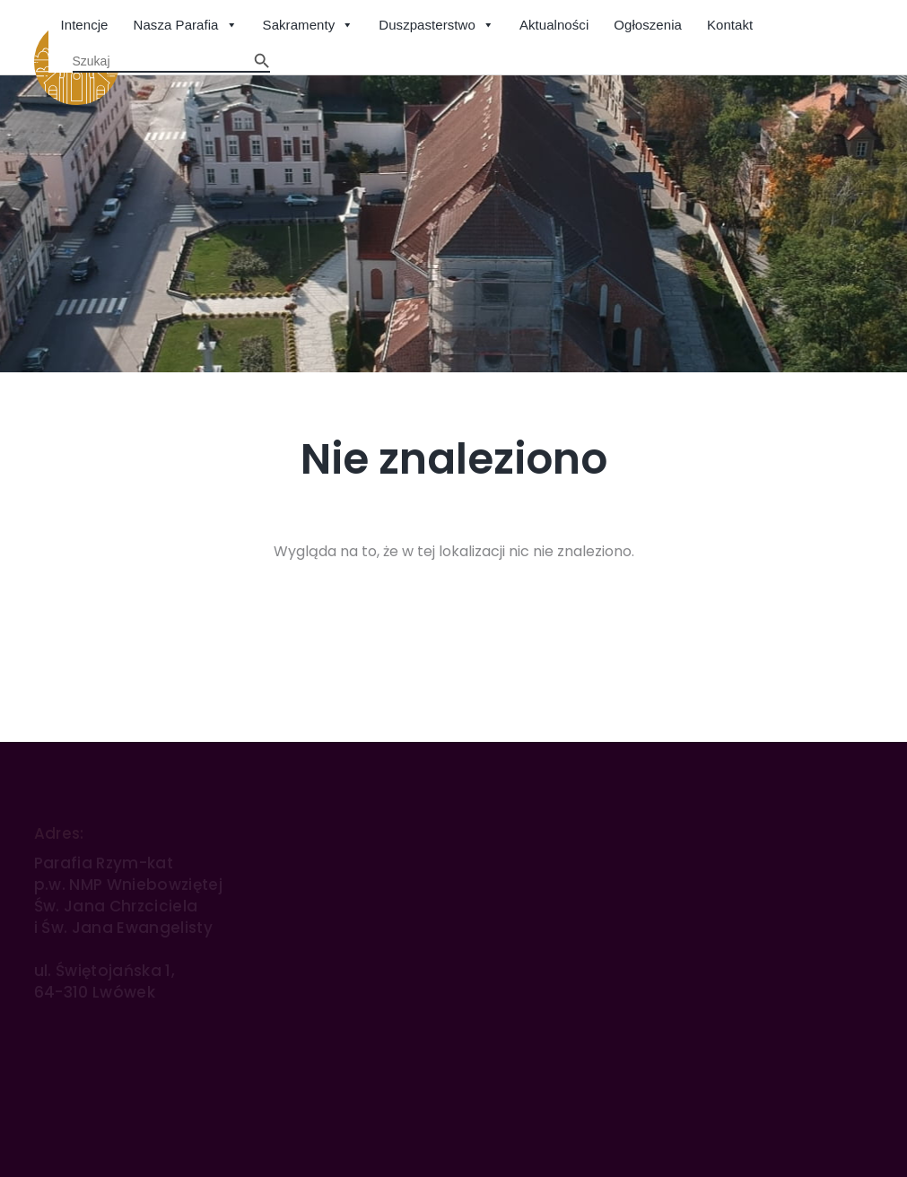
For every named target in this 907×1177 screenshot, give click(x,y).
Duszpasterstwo (436, 25)
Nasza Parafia (186, 25)
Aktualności (554, 24)
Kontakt (730, 24)
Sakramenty (308, 25)
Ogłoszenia (648, 24)
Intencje (85, 24)
